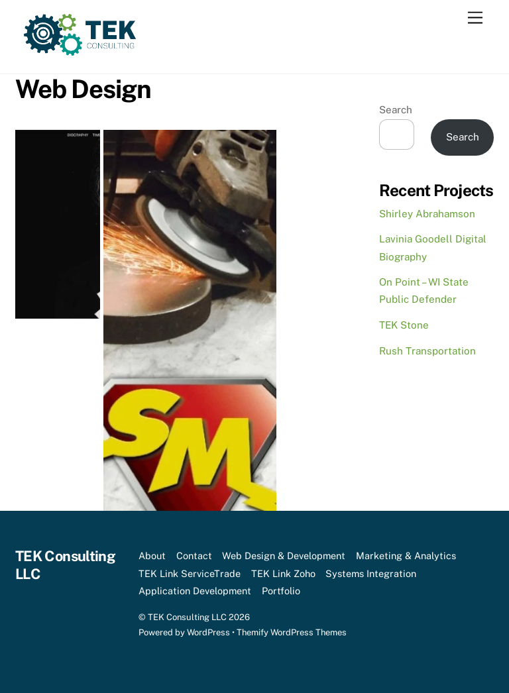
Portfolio (281, 590)
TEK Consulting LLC (187, 617)
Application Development (195, 590)
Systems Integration (370, 573)
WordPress (208, 632)
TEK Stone (404, 325)
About (152, 555)
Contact (194, 555)
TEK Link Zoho (283, 573)
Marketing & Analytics (406, 555)
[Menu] (475, 18)
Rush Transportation (427, 350)
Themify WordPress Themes (292, 632)
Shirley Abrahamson (427, 213)
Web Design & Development (283, 555)
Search (395, 109)
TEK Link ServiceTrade (190, 573)
